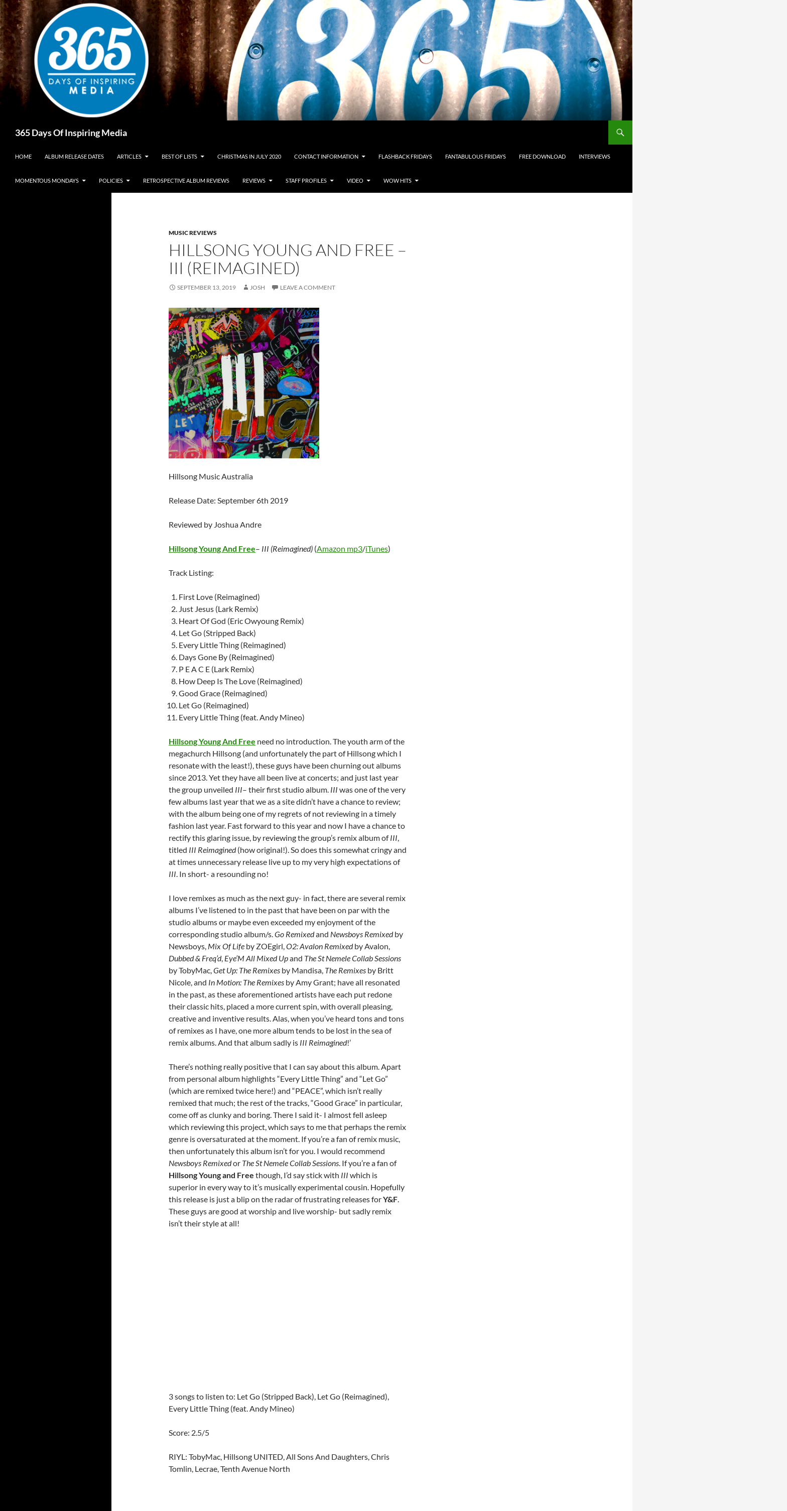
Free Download (542, 156)
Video (355, 180)
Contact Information (326, 156)
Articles (129, 156)
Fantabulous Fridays (475, 156)
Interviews (594, 156)
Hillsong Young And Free (212, 741)
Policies (111, 180)
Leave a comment (307, 287)
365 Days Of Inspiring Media (71, 132)
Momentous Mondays (47, 180)
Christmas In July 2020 (249, 156)
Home (23, 156)
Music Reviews (193, 232)
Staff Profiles (306, 180)
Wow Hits (397, 180)
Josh (257, 287)
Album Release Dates (74, 156)
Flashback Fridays (405, 156)
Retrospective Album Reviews (186, 180)
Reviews (254, 180)
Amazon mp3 (339, 548)
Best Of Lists (179, 156)
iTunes (376, 548)
